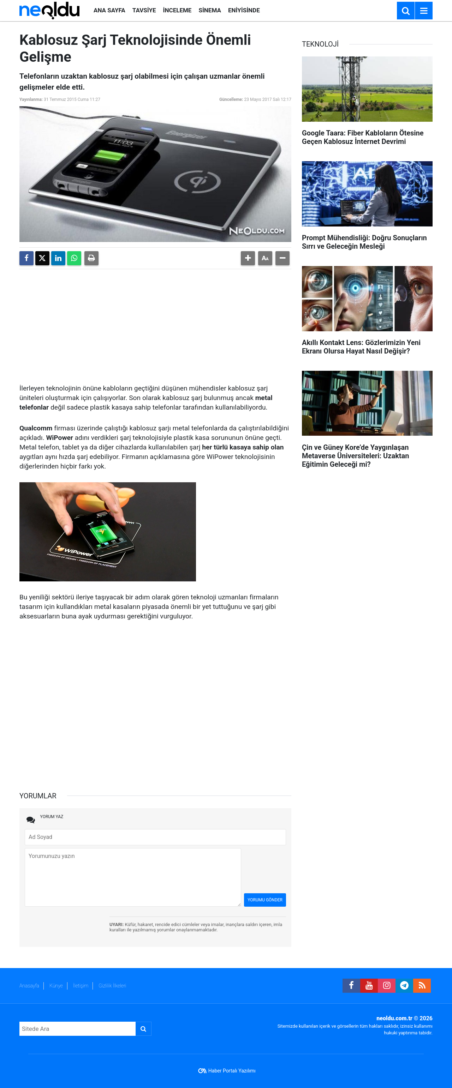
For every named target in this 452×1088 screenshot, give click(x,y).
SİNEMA (209, 10)
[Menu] (423, 11)
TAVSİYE (144, 10)
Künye (56, 986)
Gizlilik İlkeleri (112, 986)
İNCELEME (177, 10)
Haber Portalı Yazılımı (232, 1071)
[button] (248, 258)
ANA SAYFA (109, 10)
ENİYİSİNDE (244, 10)
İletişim (80, 986)
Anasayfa (29, 986)
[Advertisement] (155, 323)
